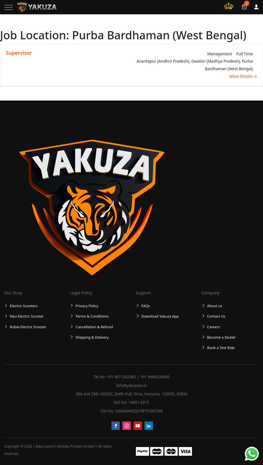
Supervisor (19, 52)
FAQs (145, 305)
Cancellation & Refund (94, 326)
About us (214, 305)
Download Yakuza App (160, 316)
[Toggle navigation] (8, 7)
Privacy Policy (87, 305)
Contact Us (216, 316)
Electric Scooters (23, 305)
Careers (213, 326)
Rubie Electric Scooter (28, 326)
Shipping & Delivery (92, 337)
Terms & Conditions (92, 316)
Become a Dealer (221, 337)
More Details (243, 76)
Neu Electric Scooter (27, 316)
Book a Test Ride (221, 347)
